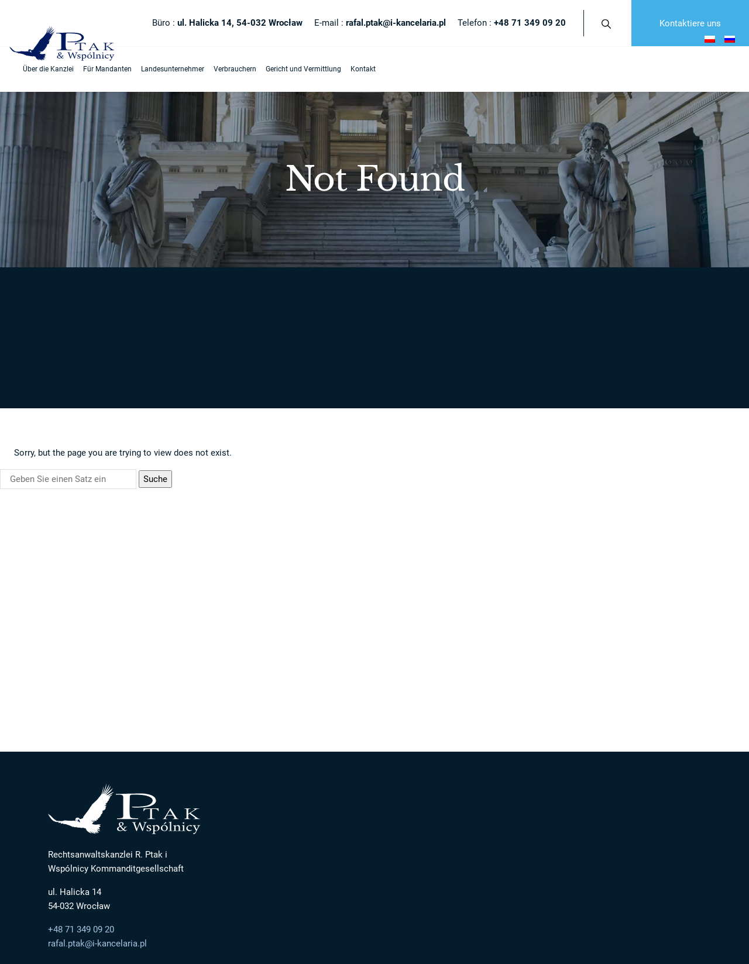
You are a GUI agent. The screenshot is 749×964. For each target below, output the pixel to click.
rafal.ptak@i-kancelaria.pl (97, 845)
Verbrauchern (226, 69)
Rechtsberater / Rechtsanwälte (266, 745)
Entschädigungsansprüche (592, 709)
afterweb (452, 929)
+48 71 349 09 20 (81, 830)
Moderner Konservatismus (258, 728)
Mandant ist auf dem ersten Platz (269, 709)
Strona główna (79, 288)
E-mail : (380, 23)
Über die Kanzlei (39, 69)
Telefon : (512, 23)
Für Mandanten (98, 69)
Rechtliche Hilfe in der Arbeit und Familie (615, 745)
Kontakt (354, 69)
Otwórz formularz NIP (42, 957)
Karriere (227, 763)
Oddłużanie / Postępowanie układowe (444, 728)
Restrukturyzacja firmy (418, 709)
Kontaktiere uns (690, 23)
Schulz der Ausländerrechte (593, 763)
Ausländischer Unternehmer (619, 687)
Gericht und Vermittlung (294, 69)
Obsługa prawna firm (416, 745)
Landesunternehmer (163, 69)
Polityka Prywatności (86, 929)
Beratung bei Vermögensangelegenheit (612, 728)
